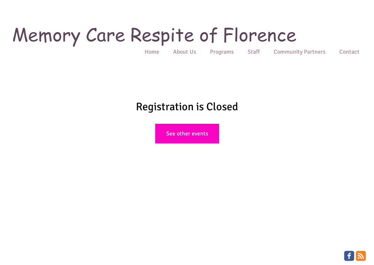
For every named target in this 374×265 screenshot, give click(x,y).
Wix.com (60, 262)
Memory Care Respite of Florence (154, 34)
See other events (187, 133)
